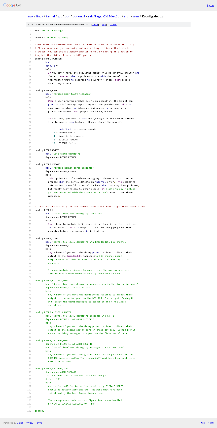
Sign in (210, 5)
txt (203, 422)
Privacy (29, 422)
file (95, 24)
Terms (38, 422)
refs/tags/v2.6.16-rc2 (103, 16)
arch (127, 16)
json (211, 422)
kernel (50, 16)
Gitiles (20, 422)
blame (113, 24)
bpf (67, 16)
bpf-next (79, 16)
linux (29, 16)
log (104, 24)
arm (136, 16)
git (60, 16)
